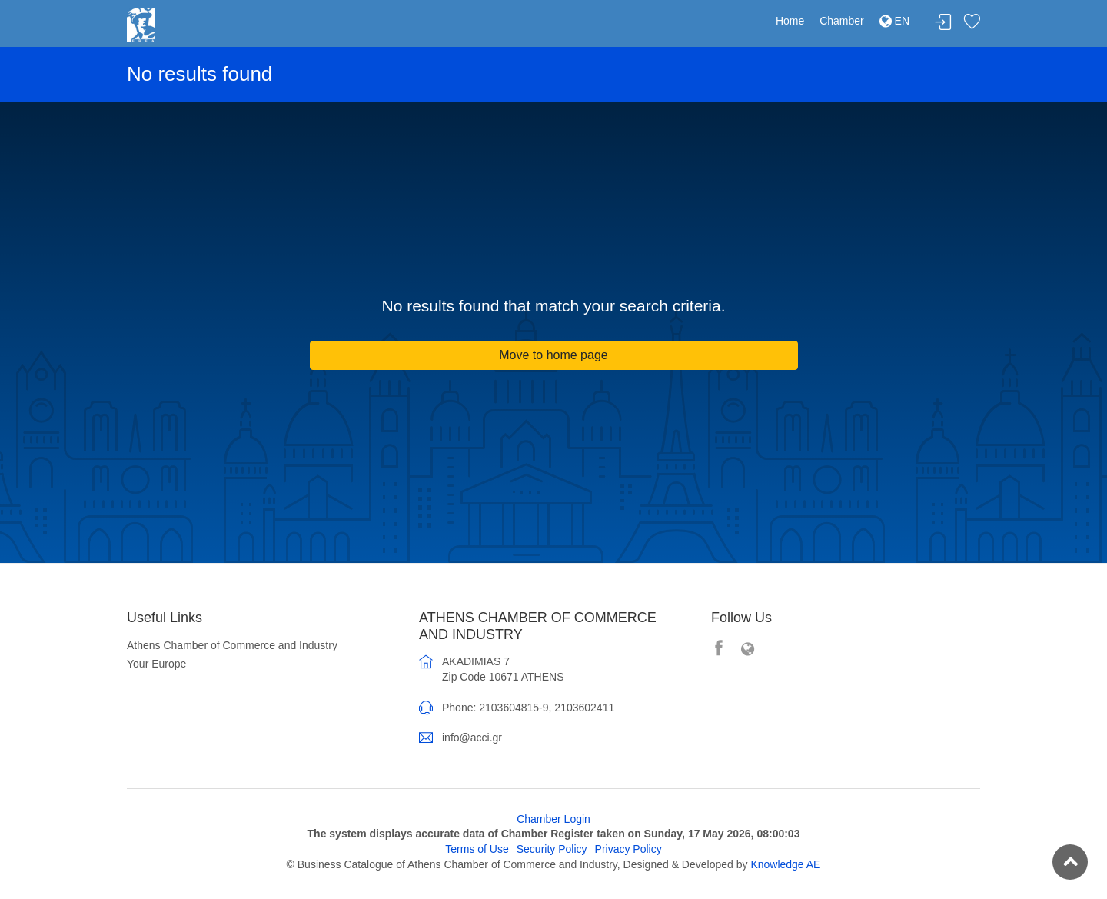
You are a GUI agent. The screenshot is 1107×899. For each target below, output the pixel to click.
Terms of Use (476, 849)
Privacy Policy (628, 849)
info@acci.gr (472, 737)
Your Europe (156, 664)
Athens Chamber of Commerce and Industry (232, 645)
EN (894, 21)
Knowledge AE (785, 864)
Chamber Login (553, 819)
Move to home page (553, 354)
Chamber (841, 21)
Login (943, 23)
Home (790, 21)
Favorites (971, 23)
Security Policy (552, 849)
